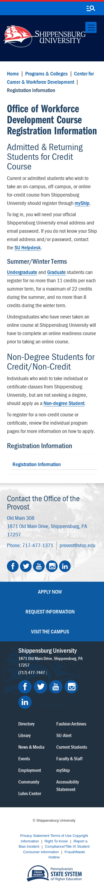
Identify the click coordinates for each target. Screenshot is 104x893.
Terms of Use (61, 836)
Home (13, 73)
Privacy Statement (35, 836)
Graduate (56, 271)
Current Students (71, 747)
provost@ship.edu (77, 545)
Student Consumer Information (56, 849)
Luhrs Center (29, 793)
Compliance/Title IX (60, 847)
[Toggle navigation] (91, 27)
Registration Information (39, 445)
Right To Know (56, 841)
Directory (26, 723)
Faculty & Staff (69, 758)
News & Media (31, 747)
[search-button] (91, 8)
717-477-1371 (37, 545)
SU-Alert (64, 735)
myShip (82, 202)
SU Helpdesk (27, 247)
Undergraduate (22, 271)
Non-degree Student (64, 403)
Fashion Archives (71, 723)
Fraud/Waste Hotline (67, 855)
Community (28, 782)
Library (24, 735)
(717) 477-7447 (31, 672)
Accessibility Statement (67, 785)
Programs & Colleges (46, 73)
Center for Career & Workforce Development (50, 77)
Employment (29, 770)
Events (24, 758)
